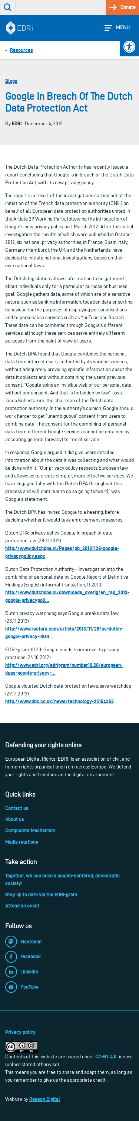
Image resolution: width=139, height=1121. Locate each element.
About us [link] (14, 819)
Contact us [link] (17, 808)
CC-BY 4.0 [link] (105, 1056)
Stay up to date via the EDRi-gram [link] (41, 894)
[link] (129, 46)
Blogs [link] (11, 81)
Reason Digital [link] (44, 1099)
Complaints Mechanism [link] (30, 830)
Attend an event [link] (22, 906)
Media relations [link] (21, 842)
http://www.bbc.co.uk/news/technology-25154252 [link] (59, 701)
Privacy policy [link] (20, 1032)
